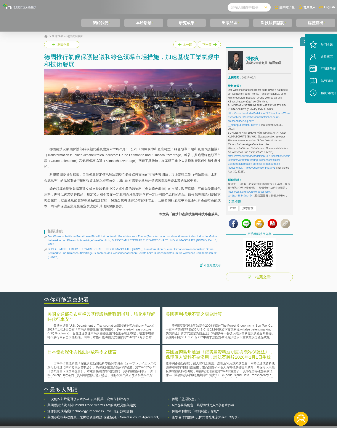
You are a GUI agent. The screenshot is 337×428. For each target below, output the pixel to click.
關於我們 (100, 23)
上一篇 (184, 43)
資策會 (230, 404)
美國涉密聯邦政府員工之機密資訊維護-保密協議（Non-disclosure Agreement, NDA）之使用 (103, 381)
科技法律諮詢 (272, 23)
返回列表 (63, 44)
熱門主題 (322, 54)
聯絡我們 (170, 410)
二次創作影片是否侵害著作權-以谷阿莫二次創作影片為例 (88, 362)
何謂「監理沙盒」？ (186, 362)
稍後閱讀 (324, 103)
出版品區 (229, 23)
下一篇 (209, 43)
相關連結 (255, 404)
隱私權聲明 (171, 404)
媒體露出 (315, 23)
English (329, 7)
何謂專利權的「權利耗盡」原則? (195, 375)
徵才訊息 (196, 404)
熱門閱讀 (322, 91)
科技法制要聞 (74, 36)
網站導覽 (196, 410)
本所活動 (143, 23)
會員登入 (309, 7)
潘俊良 (252, 61)
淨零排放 (248, 210)
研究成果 (186, 23)
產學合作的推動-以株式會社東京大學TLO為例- (205, 381)
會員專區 (322, 67)
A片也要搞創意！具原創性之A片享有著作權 (203, 369)
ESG (233, 210)
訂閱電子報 (287, 7)
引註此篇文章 (212, 265)
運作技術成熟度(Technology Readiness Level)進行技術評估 (90, 375)
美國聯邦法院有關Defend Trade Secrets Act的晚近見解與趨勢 (91, 369)
